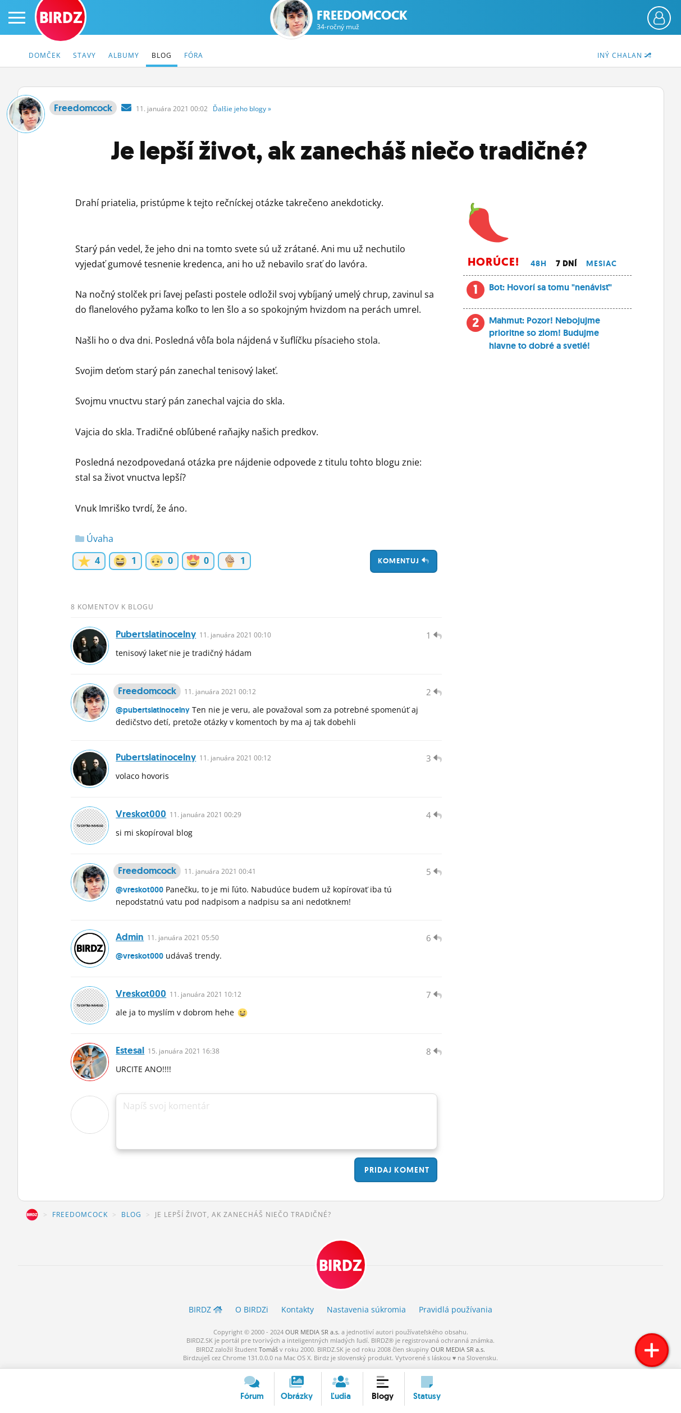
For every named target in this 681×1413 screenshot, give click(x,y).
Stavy (84, 55)
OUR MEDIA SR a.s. (312, 1332)
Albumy (123, 55)
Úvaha (94, 538)
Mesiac (601, 263)
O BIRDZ (251, 1309)
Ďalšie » (242, 108)
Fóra (193, 55)
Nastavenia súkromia (366, 1309)
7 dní (566, 263)
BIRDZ (32, 1214)
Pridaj (395, 1170)
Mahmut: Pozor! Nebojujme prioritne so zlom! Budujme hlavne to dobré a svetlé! (544, 333)
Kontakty (297, 1309)
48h (539, 263)
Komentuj (403, 561)
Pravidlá (455, 1309)
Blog (162, 55)
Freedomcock (362, 19)
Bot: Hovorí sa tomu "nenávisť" (550, 287)
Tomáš (268, 1349)
